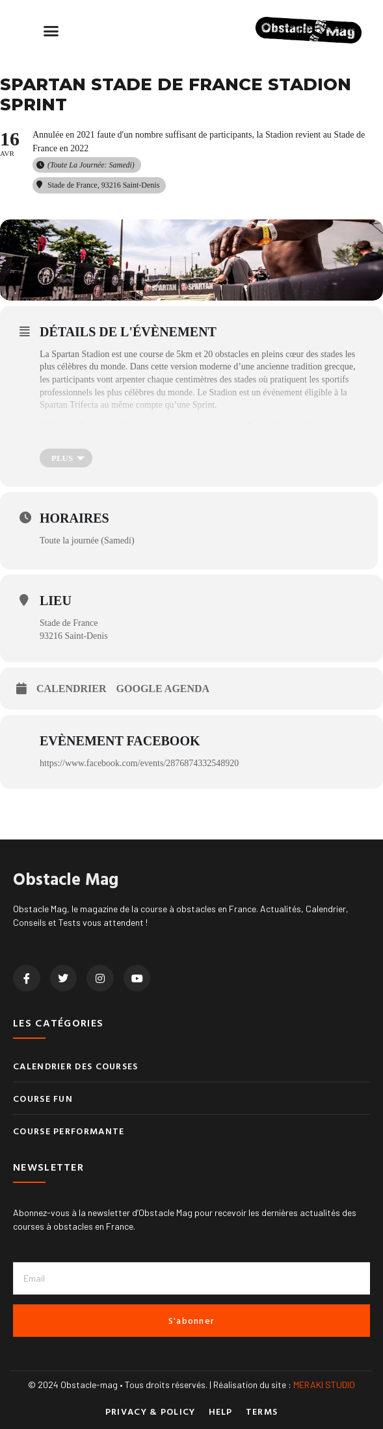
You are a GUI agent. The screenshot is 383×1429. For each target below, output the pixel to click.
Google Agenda (163, 688)
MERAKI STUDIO (324, 1384)
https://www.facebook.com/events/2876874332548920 (139, 763)
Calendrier (71, 688)
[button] (51, 31)
